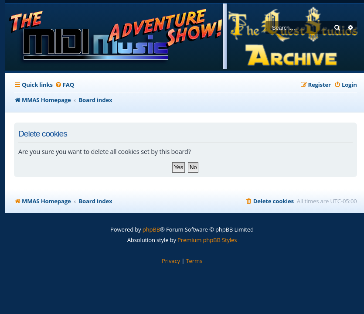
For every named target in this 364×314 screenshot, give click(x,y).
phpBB (151, 229)
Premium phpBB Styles (207, 240)
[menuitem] (64, 84)
